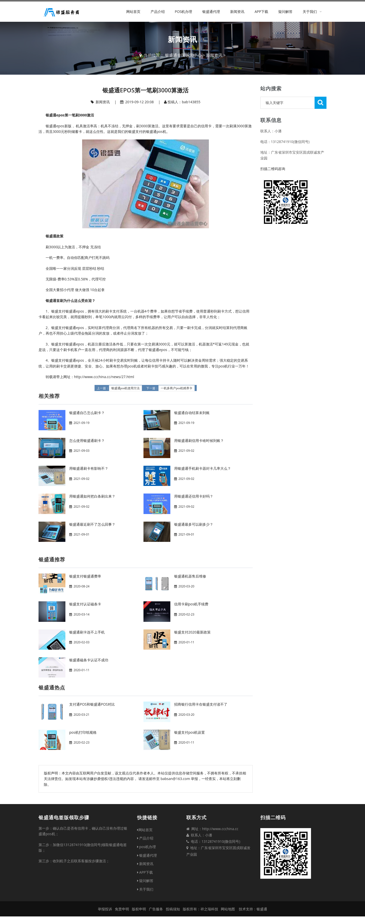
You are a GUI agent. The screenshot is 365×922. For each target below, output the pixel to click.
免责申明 (122, 909)
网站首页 (133, 11)
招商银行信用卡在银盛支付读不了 (200, 704)
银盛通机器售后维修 (190, 576)
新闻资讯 (237, 11)
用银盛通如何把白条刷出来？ (92, 496)
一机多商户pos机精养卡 (176, 388)
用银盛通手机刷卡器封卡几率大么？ (202, 468)
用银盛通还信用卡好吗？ (193, 496)
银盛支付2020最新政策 (192, 632)
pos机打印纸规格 (83, 732)
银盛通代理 (211, 11)
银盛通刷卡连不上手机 (87, 632)
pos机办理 (183, 11)
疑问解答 (285, 11)
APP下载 (261, 11)
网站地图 (228, 909)
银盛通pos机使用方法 (125, 388)
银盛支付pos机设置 (189, 732)
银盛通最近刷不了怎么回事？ (92, 524)
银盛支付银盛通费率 (85, 576)
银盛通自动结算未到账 (192, 412)
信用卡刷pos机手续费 (191, 604)
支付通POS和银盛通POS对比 (92, 704)
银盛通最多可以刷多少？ (193, 524)
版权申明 (139, 909)
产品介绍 (158, 11)
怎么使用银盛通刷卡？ (87, 440)
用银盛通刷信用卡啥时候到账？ (199, 440)
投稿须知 (173, 909)
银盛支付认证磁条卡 (85, 604)
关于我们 (310, 11)
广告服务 (156, 909)
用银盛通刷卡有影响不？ (88, 468)
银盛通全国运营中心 (183, 55)
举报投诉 (105, 909)
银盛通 (262, 909)
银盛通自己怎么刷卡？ (87, 412)
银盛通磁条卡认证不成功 (88, 660)
